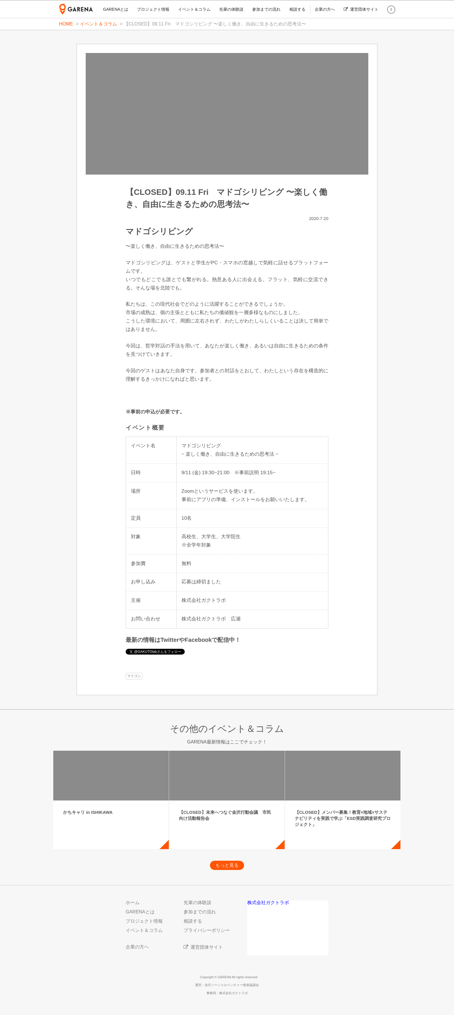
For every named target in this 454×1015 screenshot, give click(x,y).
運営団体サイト (361, 9)
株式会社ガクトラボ (268, 902)
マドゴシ (134, 676)
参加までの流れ (266, 9)
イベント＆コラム (194, 9)
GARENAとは (115, 9)
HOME (66, 23)
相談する (297, 9)
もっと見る (227, 865)
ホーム (133, 902)
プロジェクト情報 (153, 9)
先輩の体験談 (231, 9)
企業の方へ (325, 9)
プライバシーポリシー (207, 930)
